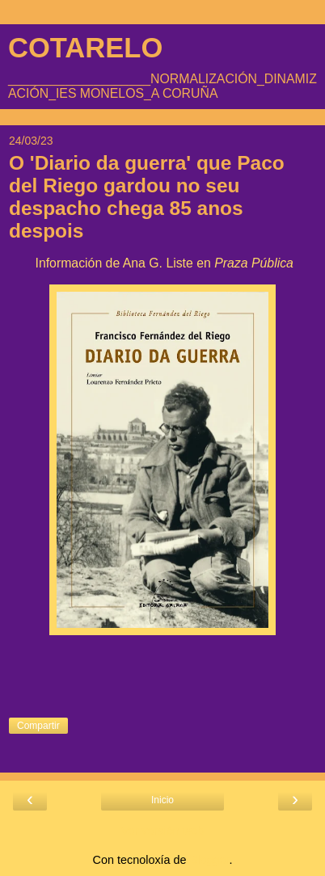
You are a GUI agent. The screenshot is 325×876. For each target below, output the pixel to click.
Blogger (210, 859)
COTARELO (85, 47)
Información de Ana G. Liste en (162, 263)
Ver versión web (162, 830)
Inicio (162, 800)
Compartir (38, 725)
